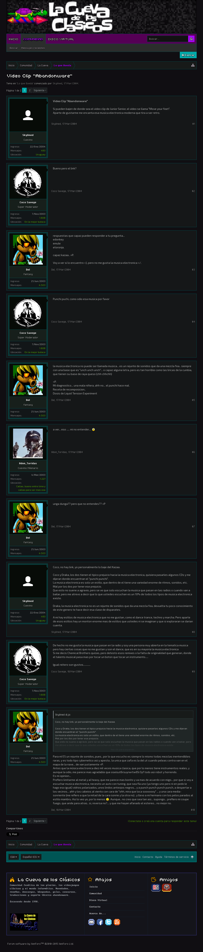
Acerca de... (97, 913)
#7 (193, 526)
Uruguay (40, 154)
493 (43, 150)
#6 (193, 452)
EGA (13, 856)
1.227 (42, 478)
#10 (193, 809)
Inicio (13, 39)
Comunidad (33, 39)
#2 (193, 191)
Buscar (14, 47)
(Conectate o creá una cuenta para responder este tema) (162, 821)
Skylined (57, 83)
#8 (193, 631)
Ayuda (158, 856)
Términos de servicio (176, 856)
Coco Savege (28, 202)
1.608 (42, 217)
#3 (193, 269)
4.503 (42, 285)
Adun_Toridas (28, 463)
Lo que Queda (25, 83)
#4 (193, 321)
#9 (193, 671)
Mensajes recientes (33, 47)
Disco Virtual (61, 39)
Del (28, 269)
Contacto (148, 856)
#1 (193, 123)
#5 (193, 399)
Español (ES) (30, 856)
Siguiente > (40, 90)
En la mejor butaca (35, 221)
